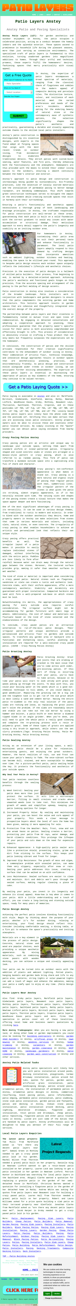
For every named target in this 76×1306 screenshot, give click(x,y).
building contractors (39, 1036)
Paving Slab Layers (50, 1218)
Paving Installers (55, 1224)
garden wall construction (41, 1054)
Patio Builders (43, 1221)
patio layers (36, 54)
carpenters (39, 1045)
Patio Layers (31, 1279)
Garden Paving (10, 1224)
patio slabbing (63, 1098)
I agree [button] (47, 1294)
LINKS (41, 15)
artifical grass (43, 1039)
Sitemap (4, 1279)
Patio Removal (64, 1221)
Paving (59, 1233)
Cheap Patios (23, 1221)
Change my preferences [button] (53, 1298)
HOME (34, 15)
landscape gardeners (37, 1051)
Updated (17, 1279)
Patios (15, 1242)
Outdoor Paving (29, 1236)
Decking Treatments (48, 1248)
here (15, 1025)
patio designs (54, 628)
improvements (54, 1033)
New (10, 1279)
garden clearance (42, 1048)
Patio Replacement (23, 1218)
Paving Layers (28, 1230)
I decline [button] (57, 1294)
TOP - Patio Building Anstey (19, 1256)
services (14, 1057)
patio (11, 214)
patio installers (55, 130)
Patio (6, 396)
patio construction (24, 135)
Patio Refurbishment (43, 1245)
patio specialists (42, 1068)
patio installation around (37, 1107)
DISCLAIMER (67, 15)
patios (49, 346)
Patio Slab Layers (55, 1242)
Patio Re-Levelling (52, 1239)
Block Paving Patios (26, 1227)
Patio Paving (22, 1233)
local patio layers (59, 1175)
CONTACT (57, 15)
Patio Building (20, 1245)
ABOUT (48, 15)
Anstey (41, 396)
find (11, 998)
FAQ (23, 1279)
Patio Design (65, 1245)
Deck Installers (32, 1251)
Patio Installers (13, 1248)
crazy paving (10, 528)
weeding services (38, 1042)
